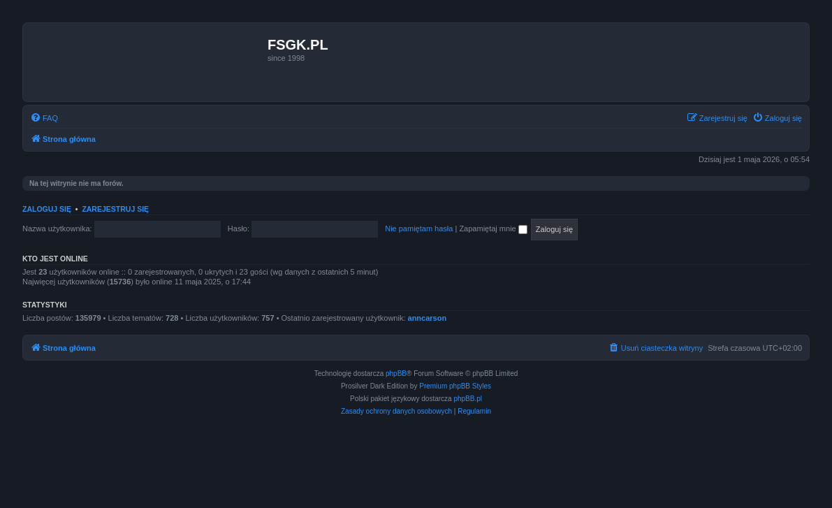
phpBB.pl (467, 398)
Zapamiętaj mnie (493, 228)
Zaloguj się (46, 209)
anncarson (427, 318)
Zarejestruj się (115, 209)
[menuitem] (44, 118)
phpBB (396, 373)
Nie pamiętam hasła (419, 228)
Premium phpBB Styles (455, 386)
